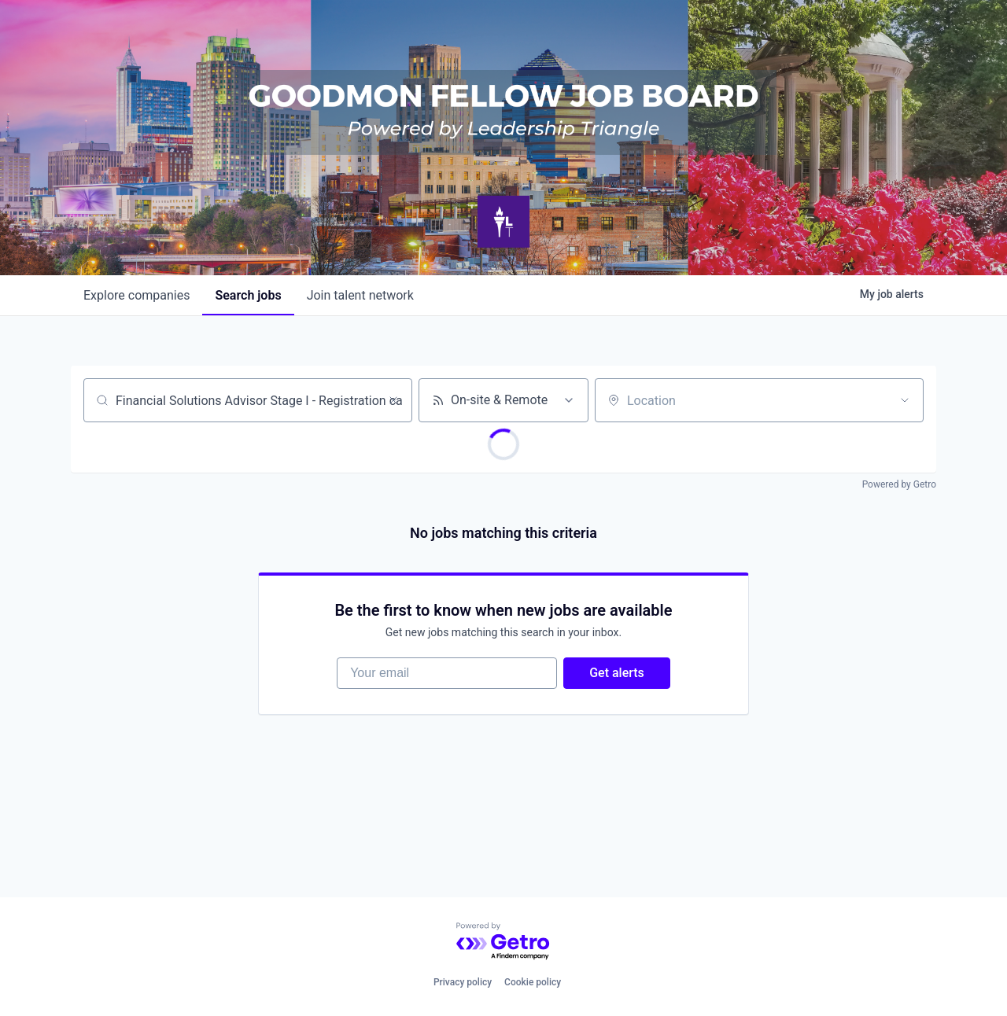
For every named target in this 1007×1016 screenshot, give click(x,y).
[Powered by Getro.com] (503, 941)
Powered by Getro (899, 484)
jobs (248, 295)
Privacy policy (462, 982)
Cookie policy (532, 982)
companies (136, 295)
